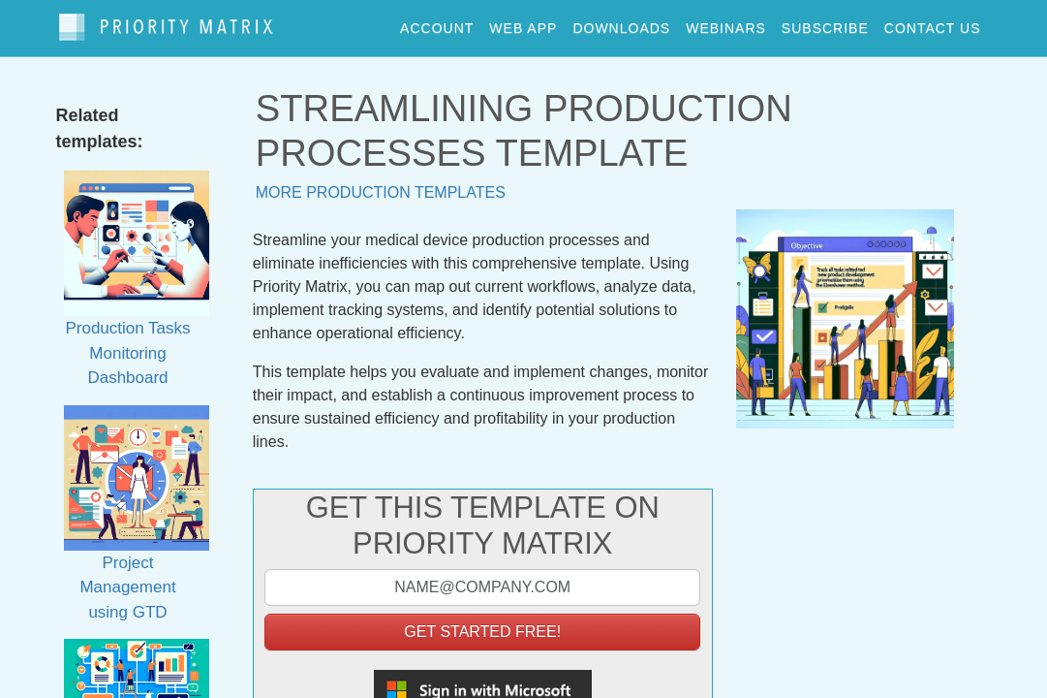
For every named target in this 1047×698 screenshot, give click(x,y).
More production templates (381, 183)
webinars (726, 23)
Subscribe (825, 23)
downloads (621, 23)
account (437, 23)
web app (523, 23)
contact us (932, 23)
